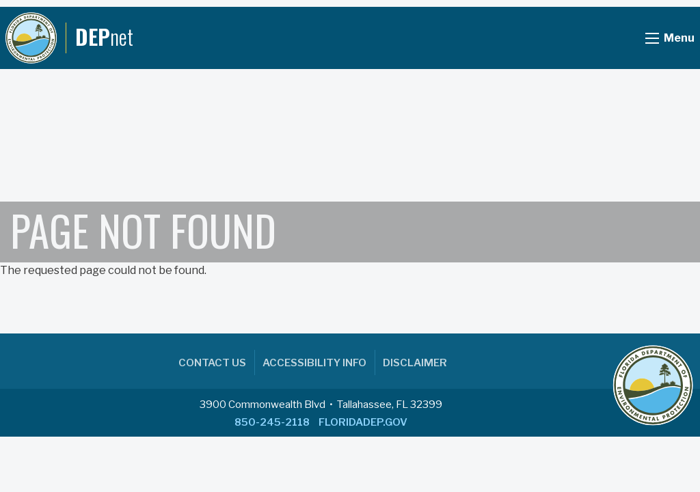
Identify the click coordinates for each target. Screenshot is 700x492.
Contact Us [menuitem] (212, 363)
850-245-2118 (272, 422)
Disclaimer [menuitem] (415, 363)
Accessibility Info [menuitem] (314, 363)
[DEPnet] (69, 38)
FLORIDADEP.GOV (363, 422)
